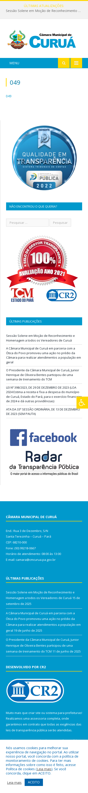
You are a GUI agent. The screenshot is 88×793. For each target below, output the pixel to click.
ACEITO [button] (34, 782)
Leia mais (44, 768)
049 (8, 96)
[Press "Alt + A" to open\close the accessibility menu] (82, 403)
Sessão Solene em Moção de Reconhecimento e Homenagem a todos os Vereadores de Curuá (45, 11)
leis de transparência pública (26, 730)
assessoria (38, 718)
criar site (34, 713)
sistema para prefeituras (63, 713)
